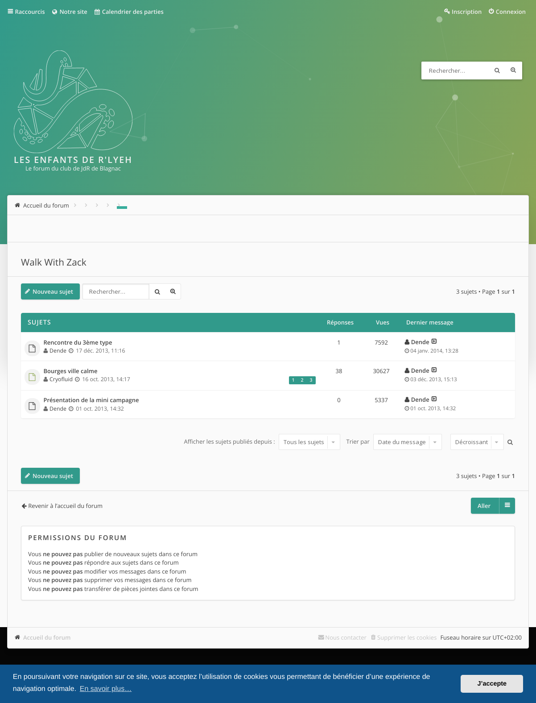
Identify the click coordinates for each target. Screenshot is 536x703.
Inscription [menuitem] (467, 12)
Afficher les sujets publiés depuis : (262, 442)
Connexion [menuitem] (511, 12)
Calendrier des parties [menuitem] (129, 12)
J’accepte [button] (492, 683)
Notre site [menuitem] (69, 12)
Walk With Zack (54, 262)
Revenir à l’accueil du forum (65, 506)
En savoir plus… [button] (106, 689)
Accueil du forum (47, 637)
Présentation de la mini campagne (91, 400)
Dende (57, 350)
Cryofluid (61, 379)
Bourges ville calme (71, 371)
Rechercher (497, 70)
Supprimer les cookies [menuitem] (407, 637)
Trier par (394, 442)
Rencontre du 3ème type (78, 342)
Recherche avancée (513, 70)
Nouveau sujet (53, 291)
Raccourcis (30, 12)
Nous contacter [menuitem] (346, 637)
